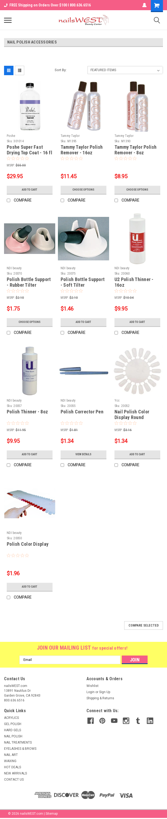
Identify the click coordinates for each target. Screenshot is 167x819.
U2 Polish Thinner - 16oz (134, 282)
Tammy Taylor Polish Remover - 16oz (82, 149)
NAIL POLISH (13, 736)
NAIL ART (11, 755)
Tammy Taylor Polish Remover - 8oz (135, 149)
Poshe (11, 136)
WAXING (10, 761)
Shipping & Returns (100, 698)
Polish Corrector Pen (82, 411)
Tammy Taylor (70, 136)
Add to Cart (29, 190)
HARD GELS (12, 730)
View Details (83, 454)
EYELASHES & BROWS (20, 749)
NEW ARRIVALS (15, 773)
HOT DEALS (12, 767)
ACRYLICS (11, 718)
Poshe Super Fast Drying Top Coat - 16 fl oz (29, 152)
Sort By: (61, 70)
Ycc (117, 400)
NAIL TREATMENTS (18, 742)
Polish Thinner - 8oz (27, 411)
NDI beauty (14, 268)
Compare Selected (143, 625)
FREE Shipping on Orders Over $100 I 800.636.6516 (47, 5)
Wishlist (92, 686)
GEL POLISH (12, 724)
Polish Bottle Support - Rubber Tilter (29, 282)
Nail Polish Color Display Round (131, 414)
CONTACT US (14, 779)
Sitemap (52, 814)
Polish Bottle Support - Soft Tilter (83, 282)
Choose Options (83, 190)
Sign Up (104, 692)
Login (90, 692)
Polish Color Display (27, 544)
